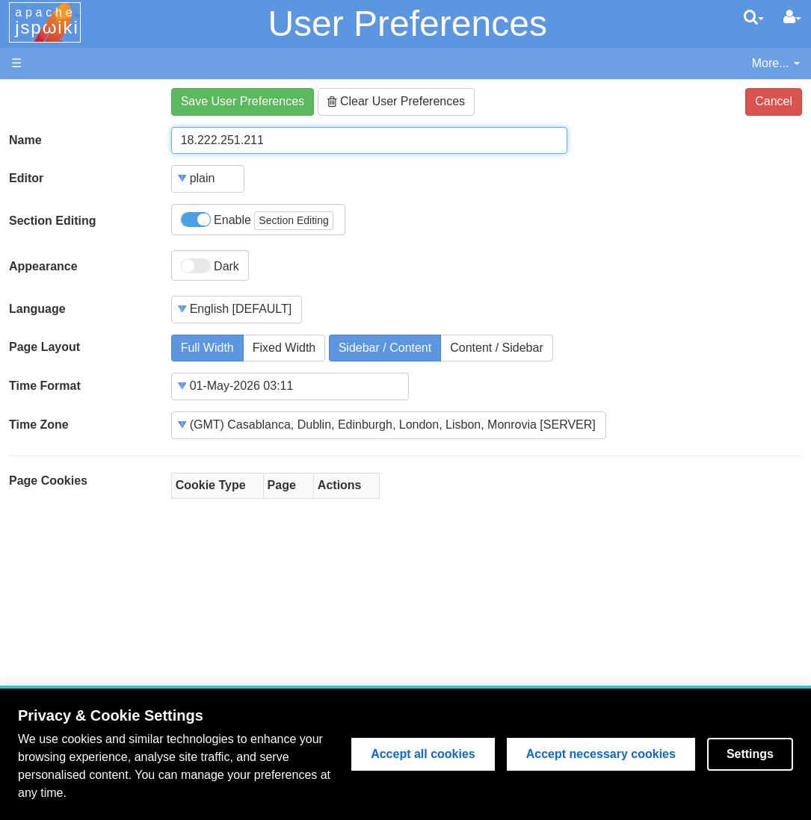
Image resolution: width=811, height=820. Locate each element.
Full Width (207, 347)
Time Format (45, 385)
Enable (257, 220)
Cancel (773, 101)
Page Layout (44, 347)
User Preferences (407, 23)
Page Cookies (48, 480)
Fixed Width (284, 347)
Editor (26, 178)
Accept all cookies (423, 754)
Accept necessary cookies (601, 754)
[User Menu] (792, 17)
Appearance (43, 266)
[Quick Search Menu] (754, 17)
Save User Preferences (242, 101)
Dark (210, 265)
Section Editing (52, 220)
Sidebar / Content (385, 347)
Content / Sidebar (496, 347)
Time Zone (39, 424)
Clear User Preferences (396, 101)
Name (25, 140)
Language (37, 308)
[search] (754, 17)
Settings (750, 754)
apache (47, 21)
